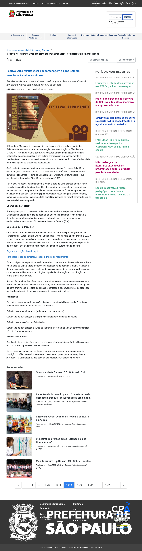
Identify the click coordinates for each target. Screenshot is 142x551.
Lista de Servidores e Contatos (87, 515)
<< (25, 485)
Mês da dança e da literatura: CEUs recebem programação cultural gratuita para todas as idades (112, 167)
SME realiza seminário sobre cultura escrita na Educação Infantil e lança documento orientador (115, 121)
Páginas (120, 22)
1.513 (80, 485)
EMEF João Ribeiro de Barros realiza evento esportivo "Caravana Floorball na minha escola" (112, 145)
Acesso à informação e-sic (19, 4)
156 (76, 510)
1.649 (108, 485)
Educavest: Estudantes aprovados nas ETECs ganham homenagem (114, 85)
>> (117, 485)
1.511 (58, 485)
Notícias (115, 23)
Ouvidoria (35, 4)
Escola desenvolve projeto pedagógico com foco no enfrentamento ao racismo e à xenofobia (112, 192)
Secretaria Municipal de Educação (23, 50)
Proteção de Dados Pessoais (126, 36)
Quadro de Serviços (108, 35)
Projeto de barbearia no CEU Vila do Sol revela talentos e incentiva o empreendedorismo (114, 102)
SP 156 (65, 4)
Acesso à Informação (72, 36)
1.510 (47, 485)
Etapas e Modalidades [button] (35, 36)
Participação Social (90, 35)
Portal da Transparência (51, 4)
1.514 (90, 485)
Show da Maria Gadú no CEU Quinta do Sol (60, 372)
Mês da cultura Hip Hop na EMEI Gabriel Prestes (63, 461)
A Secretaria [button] (17, 35)
